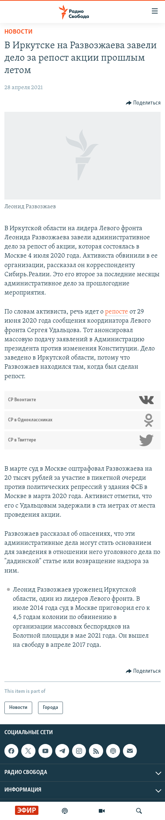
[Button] (143, 103)
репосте (116, 311)
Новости (18, 32)
